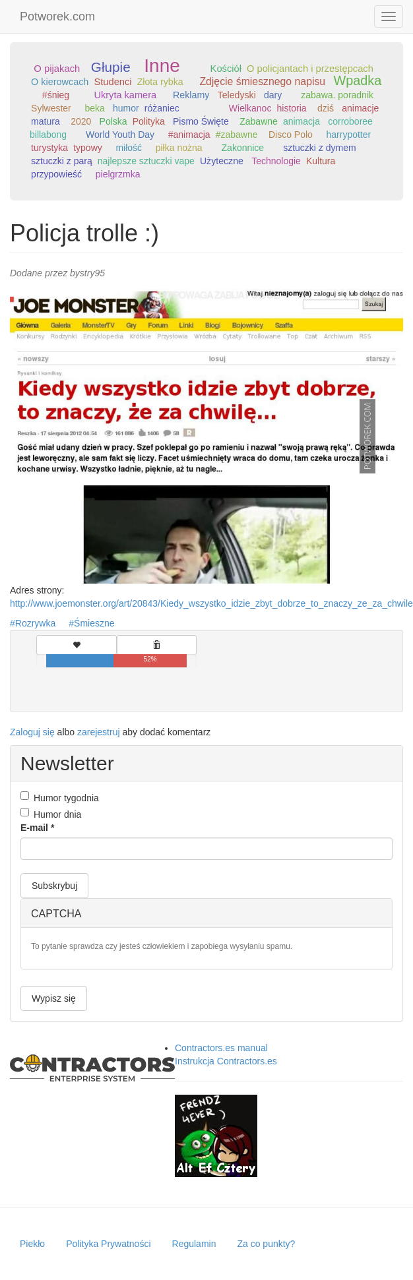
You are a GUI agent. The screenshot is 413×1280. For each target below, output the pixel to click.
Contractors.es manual (221, 1048)
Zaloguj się (32, 732)
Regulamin (194, 1243)
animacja (301, 121)
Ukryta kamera (125, 95)
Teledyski (237, 95)
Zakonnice (243, 147)
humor (126, 108)
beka (94, 108)
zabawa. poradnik (337, 95)
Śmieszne (94, 623)
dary (273, 95)
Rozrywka (35, 623)
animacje (360, 108)
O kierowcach (59, 81)
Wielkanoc (250, 108)
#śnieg (55, 95)
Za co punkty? (266, 1243)
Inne (162, 65)
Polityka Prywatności (108, 1243)
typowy (87, 147)
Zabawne (258, 121)
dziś (325, 108)
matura (45, 121)
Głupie (111, 67)
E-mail (37, 827)
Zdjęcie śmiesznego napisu (262, 81)
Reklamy (191, 95)
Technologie (276, 161)
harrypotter (349, 134)
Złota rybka (160, 81)
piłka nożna (179, 147)
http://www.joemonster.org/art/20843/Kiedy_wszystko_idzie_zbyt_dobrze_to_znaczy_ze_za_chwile (211, 603)
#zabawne (237, 134)
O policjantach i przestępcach (310, 68)
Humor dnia (50, 814)
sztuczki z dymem (319, 147)
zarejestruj (98, 732)
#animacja (189, 134)
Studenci (112, 81)
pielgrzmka (118, 174)
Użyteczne (221, 161)
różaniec (161, 108)
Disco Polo (291, 134)
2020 (81, 121)
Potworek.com (57, 16)
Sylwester (51, 108)
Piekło (32, 1243)
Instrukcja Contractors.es (226, 1061)
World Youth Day (120, 134)
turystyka (49, 147)
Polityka (149, 121)
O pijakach (57, 68)
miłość (128, 147)
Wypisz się (54, 998)
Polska (113, 121)
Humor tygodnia (59, 797)
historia (291, 108)
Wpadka (357, 80)
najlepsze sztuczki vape (146, 161)
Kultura (320, 161)
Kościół (225, 68)
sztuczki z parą (61, 161)
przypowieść (56, 174)
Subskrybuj (54, 885)
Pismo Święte (201, 121)
